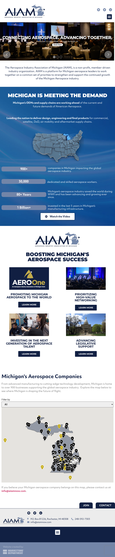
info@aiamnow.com (13, 491)
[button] (109, 16)
